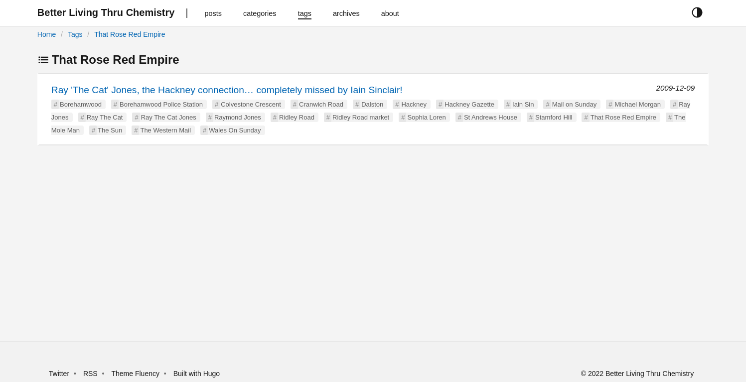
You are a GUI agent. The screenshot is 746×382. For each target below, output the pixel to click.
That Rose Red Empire (129, 34)
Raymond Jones (237, 117)
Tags (75, 34)
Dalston (372, 104)
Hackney (414, 104)
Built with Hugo (196, 374)
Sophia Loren (426, 117)
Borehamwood (81, 104)
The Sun (110, 130)
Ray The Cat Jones (168, 117)
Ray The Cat (105, 117)
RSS (90, 374)
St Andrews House (490, 117)
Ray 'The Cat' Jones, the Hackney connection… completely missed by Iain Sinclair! (227, 90)
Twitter (59, 374)
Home (46, 34)
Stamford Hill (553, 117)
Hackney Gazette (469, 104)
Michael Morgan (637, 104)
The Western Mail (165, 130)
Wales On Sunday (235, 130)
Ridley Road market (360, 117)
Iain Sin (523, 104)
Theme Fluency (136, 374)
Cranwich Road (321, 104)
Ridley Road (296, 117)
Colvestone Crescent (251, 104)
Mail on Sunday (574, 104)
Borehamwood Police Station (161, 104)
